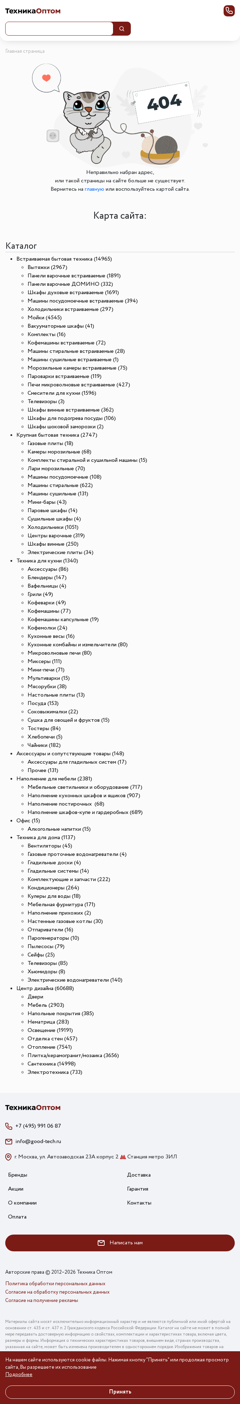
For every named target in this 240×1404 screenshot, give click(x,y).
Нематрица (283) (48, 1022)
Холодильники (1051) (53, 527)
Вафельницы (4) (47, 586)
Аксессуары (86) (48, 569)
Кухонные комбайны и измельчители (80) (78, 645)
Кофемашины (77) (49, 611)
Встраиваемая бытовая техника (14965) (64, 259)
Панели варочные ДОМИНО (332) (70, 284)
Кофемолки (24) (47, 628)
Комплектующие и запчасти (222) (69, 879)
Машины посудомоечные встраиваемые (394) (83, 301)
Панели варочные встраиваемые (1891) (74, 276)
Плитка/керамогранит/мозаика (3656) (73, 1056)
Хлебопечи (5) (45, 737)
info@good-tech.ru (38, 1141)
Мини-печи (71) (46, 670)
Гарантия (137, 1189)
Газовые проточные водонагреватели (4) (77, 854)
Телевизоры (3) (46, 402)
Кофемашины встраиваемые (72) (67, 343)
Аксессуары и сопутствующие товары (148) (70, 754)
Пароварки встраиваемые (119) (65, 376)
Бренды (17, 1175)
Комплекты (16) (47, 334)
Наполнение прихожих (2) (59, 913)
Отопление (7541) (50, 1047)
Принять (120, 1392)
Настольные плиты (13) (56, 695)
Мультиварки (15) (49, 678)
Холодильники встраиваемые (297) (70, 309)
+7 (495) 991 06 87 (38, 1126)
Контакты (139, 1203)
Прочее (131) (43, 770)
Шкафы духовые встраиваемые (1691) (73, 293)
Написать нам (120, 1243)
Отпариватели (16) (50, 930)
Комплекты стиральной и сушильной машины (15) (87, 460)
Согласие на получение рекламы (41, 1300)
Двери (35, 997)
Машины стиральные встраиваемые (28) (76, 351)
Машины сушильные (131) (58, 494)
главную (94, 189)
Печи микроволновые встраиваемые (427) (79, 385)
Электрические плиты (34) (60, 552)
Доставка (139, 1175)
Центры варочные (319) (56, 536)
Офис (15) (28, 821)
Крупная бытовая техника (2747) (56, 435)
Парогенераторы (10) (53, 938)
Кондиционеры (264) (53, 888)
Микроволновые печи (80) (60, 653)
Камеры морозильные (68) (59, 452)
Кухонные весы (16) (51, 636)
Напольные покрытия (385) (61, 1014)
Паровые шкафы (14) (52, 511)
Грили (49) (40, 594)
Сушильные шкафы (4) (54, 519)
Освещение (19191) (50, 1030)
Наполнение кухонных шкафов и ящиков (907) (84, 796)
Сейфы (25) (41, 955)
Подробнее (18, 1374)
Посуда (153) (43, 703)
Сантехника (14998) (52, 1064)
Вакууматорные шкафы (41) (61, 326)
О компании (22, 1203)
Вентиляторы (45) (50, 846)
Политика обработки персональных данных (55, 1283)
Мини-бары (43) (47, 502)
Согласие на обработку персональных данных (57, 1292)
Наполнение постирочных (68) (66, 804)
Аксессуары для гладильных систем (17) (77, 762)
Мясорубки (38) (47, 687)
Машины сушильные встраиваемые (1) (73, 360)
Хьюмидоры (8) (46, 972)
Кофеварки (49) (47, 603)
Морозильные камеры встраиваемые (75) (77, 368)
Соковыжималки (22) (53, 712)
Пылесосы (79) (46, 947)
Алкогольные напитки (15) (59, 829)
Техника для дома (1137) (45, 838)
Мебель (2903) (46, 1005)
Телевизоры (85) (48, 963)
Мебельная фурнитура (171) (61, 905)
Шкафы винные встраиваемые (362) (71, 410)
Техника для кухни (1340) (47, 561)
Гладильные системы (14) (58, 871)
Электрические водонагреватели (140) (75, 980)
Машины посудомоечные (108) (65, 477)
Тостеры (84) (44, 729)
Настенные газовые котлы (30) (65, 921)
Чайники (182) (44, 745)
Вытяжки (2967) (47, 267)
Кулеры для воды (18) (54, 896)
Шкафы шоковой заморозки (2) (66, 427)
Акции (15, 1189)
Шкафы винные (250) (53, 544)
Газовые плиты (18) (50, 443)
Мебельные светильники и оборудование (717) (85, 787)
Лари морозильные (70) (56, 469)
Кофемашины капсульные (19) (63, 620)
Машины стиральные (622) (60, 485)
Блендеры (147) (47, 578)
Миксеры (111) (45, 661)
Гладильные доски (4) (54, 863)
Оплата (17, 1217)
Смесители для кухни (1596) (62, 393)
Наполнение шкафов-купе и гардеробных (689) (85, 812)
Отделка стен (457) (52, 1039)
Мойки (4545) (45, 318)
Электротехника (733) (55, 1072)
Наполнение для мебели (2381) (54, 779)
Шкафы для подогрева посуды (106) (72, 418)
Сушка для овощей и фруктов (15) (69, 720)
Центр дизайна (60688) (45, 988)
